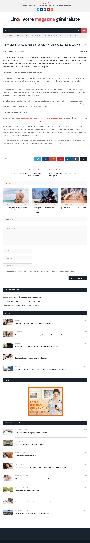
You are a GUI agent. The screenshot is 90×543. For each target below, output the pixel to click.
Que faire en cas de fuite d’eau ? (28, 305)
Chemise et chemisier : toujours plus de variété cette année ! (37, 479)
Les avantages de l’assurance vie (27, 490)
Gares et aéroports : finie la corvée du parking (32, 513)
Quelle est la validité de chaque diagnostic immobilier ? (35, 502)
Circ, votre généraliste (45, 19)
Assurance (83, 51)
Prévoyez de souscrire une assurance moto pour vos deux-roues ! (45, 210)
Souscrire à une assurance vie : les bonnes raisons (74, 209)
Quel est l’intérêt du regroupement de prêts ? (26, 297)
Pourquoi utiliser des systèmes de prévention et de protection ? (38, 335)
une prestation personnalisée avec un (40, 118)
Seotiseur (8, 51)
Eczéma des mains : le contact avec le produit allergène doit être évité (44, 5)
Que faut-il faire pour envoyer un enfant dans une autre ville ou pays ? (40, 369)
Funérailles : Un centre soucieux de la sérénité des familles (37, 346)
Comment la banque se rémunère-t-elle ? (25, 301)
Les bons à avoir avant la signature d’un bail (31, 358)
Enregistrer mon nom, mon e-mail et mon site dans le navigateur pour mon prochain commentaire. (39, 272)
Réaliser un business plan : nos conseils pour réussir (34, 323)
